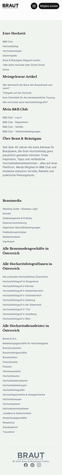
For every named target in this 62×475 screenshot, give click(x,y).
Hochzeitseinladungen (15, 385)
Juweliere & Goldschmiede (17, 413)
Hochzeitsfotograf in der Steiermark (22, 304)
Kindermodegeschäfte (15, 417)
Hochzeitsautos (11, 375)
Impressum (9, 241)
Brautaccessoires (12, 348)
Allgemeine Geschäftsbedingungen (21, 227)
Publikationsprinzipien (14, 232)
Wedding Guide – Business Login (20, 208)
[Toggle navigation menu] (34, 6)
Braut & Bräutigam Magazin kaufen (21, 60)
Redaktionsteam (11, 236)
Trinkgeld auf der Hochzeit (17, 92)
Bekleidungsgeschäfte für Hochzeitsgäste (25, 343)
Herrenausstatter (12, 371)
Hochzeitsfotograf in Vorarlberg (20, 314)
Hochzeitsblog (10, 46)
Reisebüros (9, 422)
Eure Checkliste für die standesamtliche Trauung (29, 97)
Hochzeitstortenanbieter (16, 408)
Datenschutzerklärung (15, 222)
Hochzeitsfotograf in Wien (17, 318)
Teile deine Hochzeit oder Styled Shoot (24, 64)
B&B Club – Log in (12, 117)
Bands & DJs (9, 338)
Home (6, 69)
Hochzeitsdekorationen (15, 380)
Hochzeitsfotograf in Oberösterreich (22, 295)
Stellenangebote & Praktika (17, 218)
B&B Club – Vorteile (13, 126)
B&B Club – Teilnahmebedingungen (22, 131)
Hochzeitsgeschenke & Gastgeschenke (24, 394)
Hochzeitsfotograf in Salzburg (19, 300)
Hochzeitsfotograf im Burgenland (20, 281)
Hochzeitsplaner (11, 403)
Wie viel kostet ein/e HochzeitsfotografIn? (25, 102)
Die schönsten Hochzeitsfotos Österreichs (25, 276)
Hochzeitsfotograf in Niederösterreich (23, 290)
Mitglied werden (49, 5)
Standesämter (10, 427)
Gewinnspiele (10, 55)
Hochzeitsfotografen (14, 389)
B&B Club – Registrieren (15, 122)
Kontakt (7, 213)
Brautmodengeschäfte (15, 352)
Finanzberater (10, 361)
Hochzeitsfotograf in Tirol (16, 309)
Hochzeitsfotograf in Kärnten (18, 286)
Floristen (7, 366)
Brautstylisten (10, 357)
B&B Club (8, 41)
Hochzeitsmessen (12, 50)
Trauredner (9, 431)
